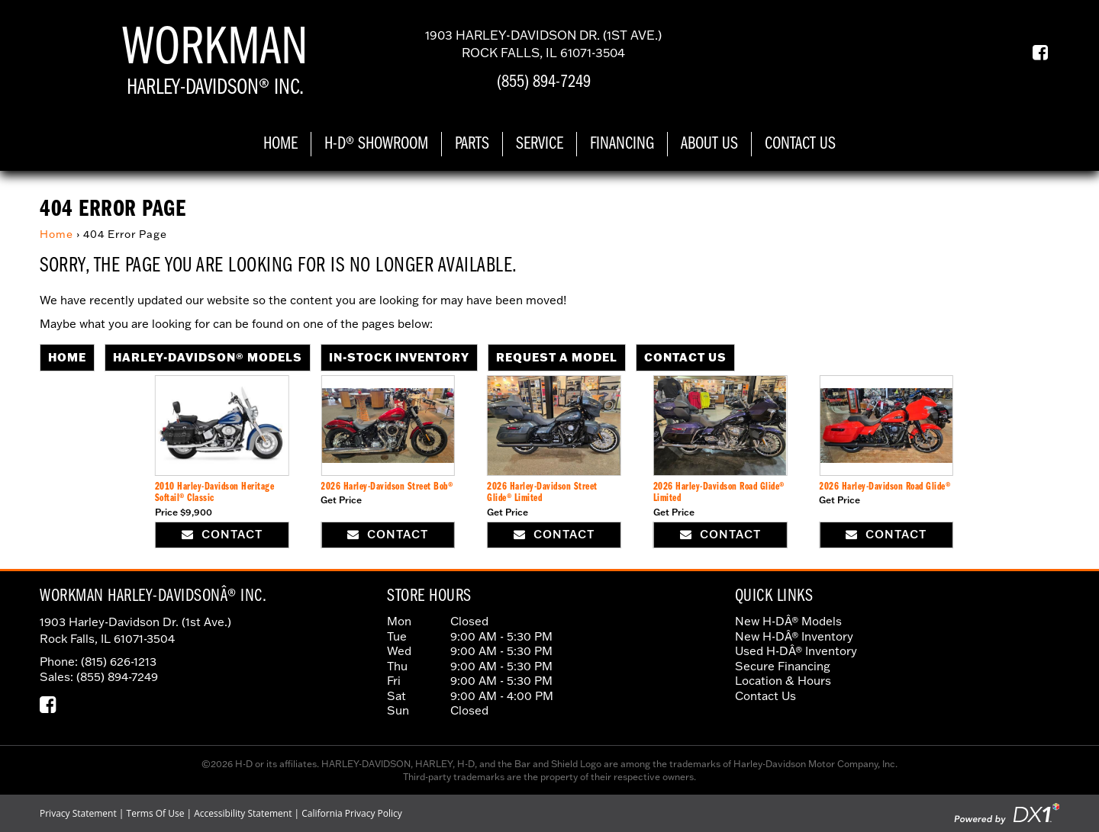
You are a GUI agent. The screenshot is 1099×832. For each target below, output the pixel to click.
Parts (472, 144)
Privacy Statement (78, 813)
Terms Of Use (156, 813)
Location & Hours (783, 680)
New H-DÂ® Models (788, 621)
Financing (622, 144)
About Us (709, 144)
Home (280, 144)
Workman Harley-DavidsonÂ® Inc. (153, 596)
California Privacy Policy (351, 813)
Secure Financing (782, 666)
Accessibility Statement (243, 813)
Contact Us (800, 144)
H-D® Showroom (376, 144)
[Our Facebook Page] (1034, 52)
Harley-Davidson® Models (207, 357)
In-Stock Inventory (399, 357)
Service (539, 144)
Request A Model (556, 357)
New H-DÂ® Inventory (794, 636)
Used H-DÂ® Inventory (796, 651)
